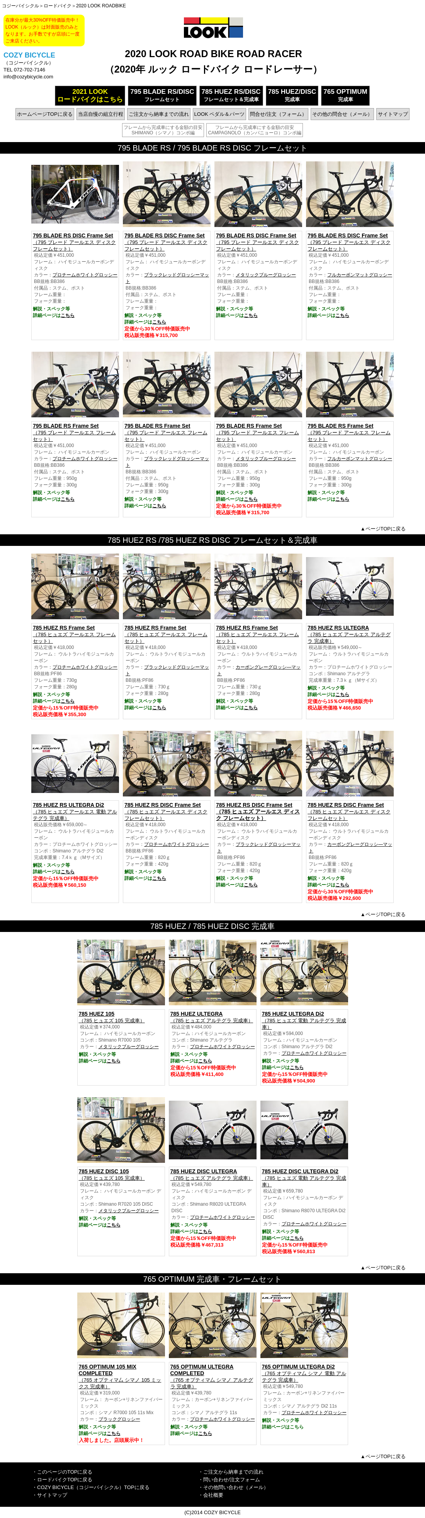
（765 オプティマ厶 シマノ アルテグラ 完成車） (212, 1376)
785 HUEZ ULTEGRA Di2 (293, 1014)
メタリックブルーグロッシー (266, 275)
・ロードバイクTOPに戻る (62, 1479)
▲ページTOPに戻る (383, 529)
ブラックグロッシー (119, 1419)
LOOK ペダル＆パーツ (219, 114)
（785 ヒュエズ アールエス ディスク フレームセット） (166, 811)
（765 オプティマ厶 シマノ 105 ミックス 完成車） (121, 1376)
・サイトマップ (49, 1495)
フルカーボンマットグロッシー (359, 275)
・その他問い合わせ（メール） (233, 1487)
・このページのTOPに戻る (62, 1472)
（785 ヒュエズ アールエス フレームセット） (75, 634)
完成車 (292, 95)
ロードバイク (57, 5)
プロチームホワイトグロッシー (85, 275)
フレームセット (162, 95)
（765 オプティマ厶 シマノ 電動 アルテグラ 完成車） (304, 1373)
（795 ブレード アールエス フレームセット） (75, 432)
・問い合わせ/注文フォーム (229, 1479)
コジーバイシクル (20, 5)
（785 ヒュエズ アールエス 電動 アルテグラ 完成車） (75, 811)
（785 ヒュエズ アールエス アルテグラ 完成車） (350, 634)
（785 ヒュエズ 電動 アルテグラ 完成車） (304, 1178)
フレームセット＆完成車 (231, 95)
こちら (68, 315)
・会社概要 (210, 1495)
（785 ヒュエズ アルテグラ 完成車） (212, 1017)
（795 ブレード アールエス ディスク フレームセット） (75, 242)
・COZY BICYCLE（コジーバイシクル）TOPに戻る (91, 1487)
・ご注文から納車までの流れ (231, 1472)
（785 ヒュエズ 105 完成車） (121, 1017)
